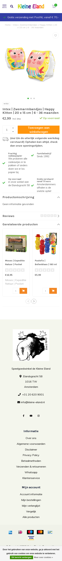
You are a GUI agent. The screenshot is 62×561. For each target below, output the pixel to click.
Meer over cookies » (43, 557)
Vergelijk (31, 511)
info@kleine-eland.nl (33, 402)
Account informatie (31, 494)
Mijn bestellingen (31, 500)
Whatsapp (31, 472)
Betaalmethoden (31, 460)
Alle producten (31, 517)
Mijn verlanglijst (31, 505)
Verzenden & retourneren (31, 466)
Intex (6, 104)
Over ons (31, 438)
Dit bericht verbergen (22, 557)
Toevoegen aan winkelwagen (38, 129)
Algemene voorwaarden (31, 443)
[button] (28, 98)
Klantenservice (31, 478)
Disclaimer (31, 449)
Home (8, 25)
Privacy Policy (31, 455)
